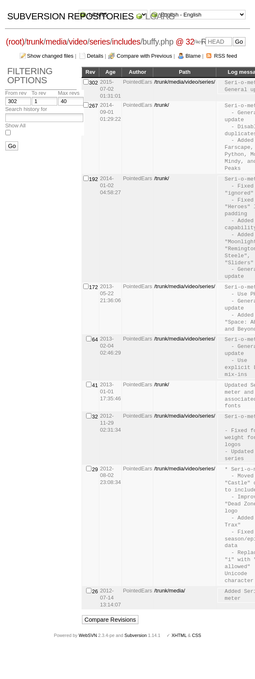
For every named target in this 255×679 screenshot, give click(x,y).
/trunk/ (161, 105)
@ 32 (184, 41)
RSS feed (225, 56)
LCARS (160, 16)
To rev (38, 93)
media (56, 41)
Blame (193, 56)
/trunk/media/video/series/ (184, 82)
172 (93, 287)
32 (95, 417)
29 (95, 469)
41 (95, 385)
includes (126, 41)
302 (93, 83)
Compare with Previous (144, 56)
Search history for (26, 109)
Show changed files (50, 56)
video (78, 41)
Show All (15, 125)
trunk (35, 41)
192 (93, 179)
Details (95, 56)
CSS (196, 635)
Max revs (69, 93)
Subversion (135, 635)
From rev (15, 93)
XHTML (178, 635)
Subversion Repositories (70, 16)
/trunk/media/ (169, 590)
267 (93, 106)
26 (95, 591)
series (99, 41)
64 (95, 339)
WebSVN (88, 635)
